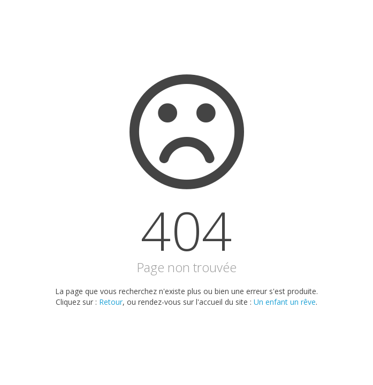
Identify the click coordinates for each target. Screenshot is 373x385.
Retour (111, 302)
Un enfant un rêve (285, 302)
